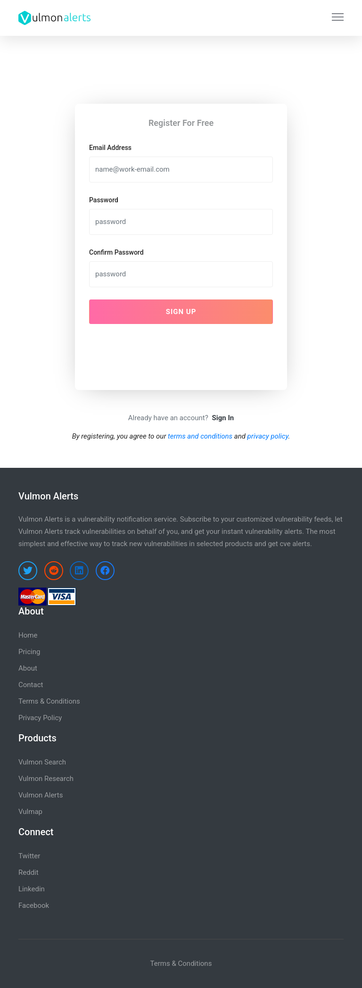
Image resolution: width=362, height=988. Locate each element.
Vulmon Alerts (40, 795)
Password (103, 200)
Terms (160, 963)
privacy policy (267, 436)
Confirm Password (116, 252)
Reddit (28, 872)
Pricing (29, 652)
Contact (30, 685)
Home (27, 635)
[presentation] (160, 350)
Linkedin (31, 889)
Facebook (33, 905)
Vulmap (30, 811)
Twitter (29, 856)
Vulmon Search (42, 762)
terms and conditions (200, 436)
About (27, 668)
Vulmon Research (46, 778)
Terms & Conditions (49, 701)
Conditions (195, 963)
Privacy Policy (40, 718)
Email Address (110, 147)
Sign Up (181, 311)
